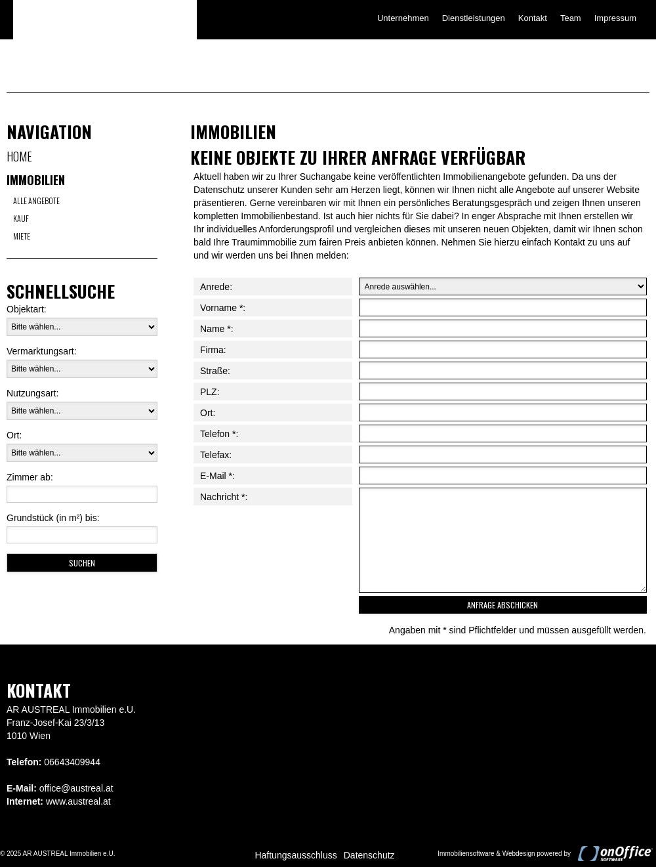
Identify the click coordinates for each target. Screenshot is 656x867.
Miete (21, 236)
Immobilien (36, 179)
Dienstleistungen (473, 18)
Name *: (217, 329)
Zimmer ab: (30, 477)
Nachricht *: (223, 497)
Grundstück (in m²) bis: (53, 518)
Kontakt (532, 18)
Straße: (215, 371)
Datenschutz (369, 855)
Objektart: (27, 309)
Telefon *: (219, 434)
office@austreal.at (76, 788)
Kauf (21, 218)
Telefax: (216, 455)
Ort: (14, 435)
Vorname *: (222, 308)
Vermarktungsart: (42, 351)
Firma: (213, 350)
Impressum (615, 18)
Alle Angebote (36, 200)
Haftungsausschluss (296, 855)
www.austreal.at (78, 801)
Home (19, 156)
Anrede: (216, 287)
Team (570, 18)
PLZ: (210, 392)
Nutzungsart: (32, 393)
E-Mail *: (217, 476)
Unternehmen (403, 18)
